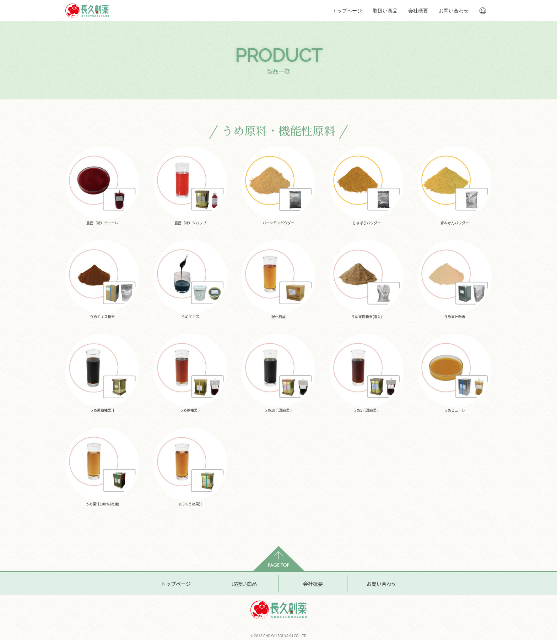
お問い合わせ (454, 10)
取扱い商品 (385, 10)
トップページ (347, 10)
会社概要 (418, 10)
